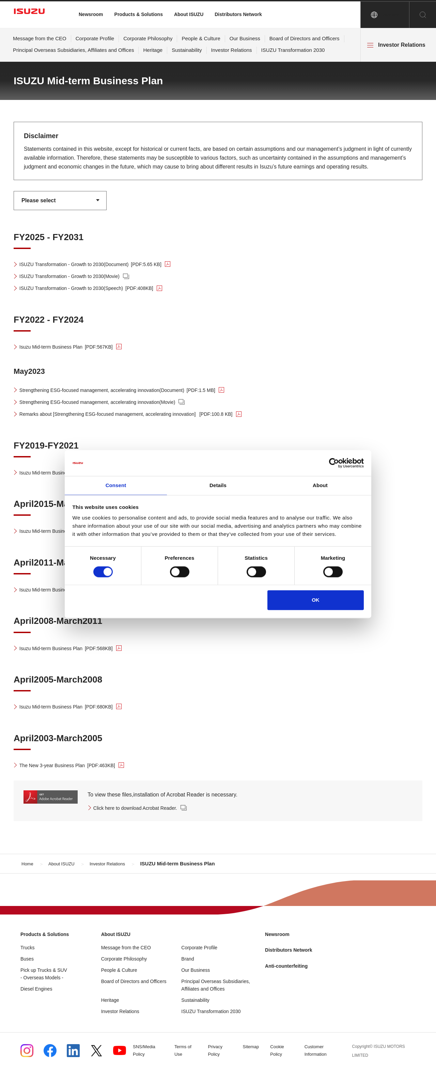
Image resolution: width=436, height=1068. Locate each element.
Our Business (245, 38)
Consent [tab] (116, 485)
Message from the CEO (39, 38)
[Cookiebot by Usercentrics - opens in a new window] (334, 462)
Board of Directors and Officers (304, 38)
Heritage (152, 50)
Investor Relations (231, 50)
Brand (187, 958)
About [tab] (320, 485)
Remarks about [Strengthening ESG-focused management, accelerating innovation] (142, 414)
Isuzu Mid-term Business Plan (73, 347)
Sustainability (187, 50)
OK (316, 600)
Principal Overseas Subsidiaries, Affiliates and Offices (73, 50)
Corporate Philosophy (147, 38)
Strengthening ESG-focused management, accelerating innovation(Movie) (109, 402)
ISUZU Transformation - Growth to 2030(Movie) (77, 276)
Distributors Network (238, 14)
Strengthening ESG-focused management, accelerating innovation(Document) (132, 390)
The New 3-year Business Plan (74, 765)
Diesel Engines (36, 988)
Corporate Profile (95, 38)
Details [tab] (218, 485)
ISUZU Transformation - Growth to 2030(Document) (101, 264)
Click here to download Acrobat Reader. (142, 808)
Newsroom (91, 14)
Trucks (27, 947)
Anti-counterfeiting (289, 965)
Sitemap (253, 1047)
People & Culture (201, 38)
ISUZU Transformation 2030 (293, 50)
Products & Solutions (138, 14)
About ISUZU (188, 14)
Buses (27, 958)
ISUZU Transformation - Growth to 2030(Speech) (96, 288)
